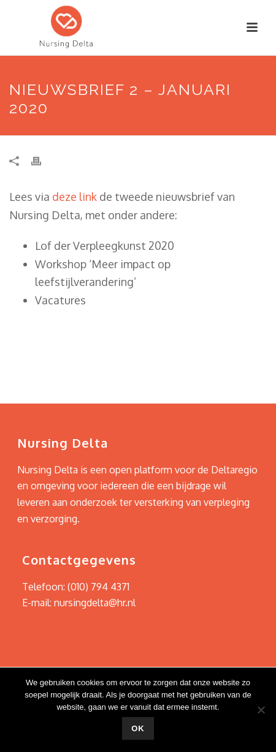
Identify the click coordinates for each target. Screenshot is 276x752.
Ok (138, 728)
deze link (74, 196)
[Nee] (261, 710)
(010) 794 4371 (98, 587)
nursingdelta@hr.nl (95, 602)
